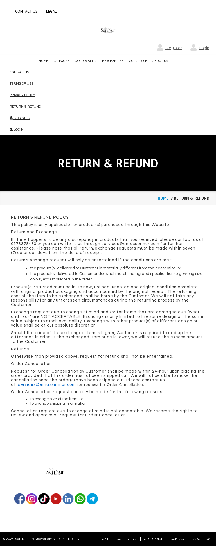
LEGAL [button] (51, 11)
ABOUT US (202, 539)
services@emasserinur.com (47, 384)
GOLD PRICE (153, 539)
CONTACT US (26, 11)
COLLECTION (126, 539)
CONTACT (178, 539)
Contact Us (19, 72)
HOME (104, 539)
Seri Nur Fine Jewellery (33, 539)
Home (163, 198)
